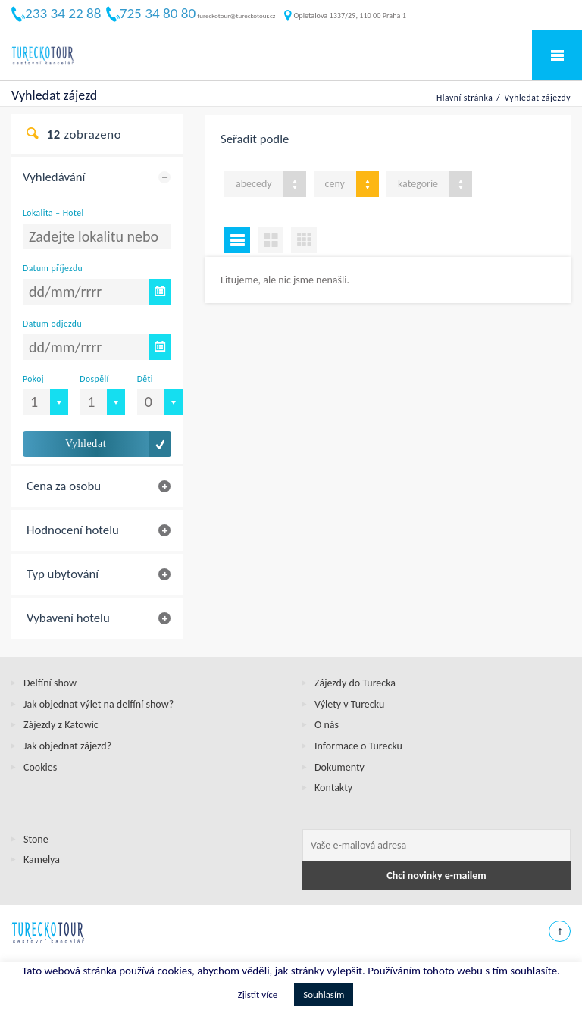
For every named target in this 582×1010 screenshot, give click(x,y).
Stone (35, 839)
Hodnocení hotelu (73, 530)
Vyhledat (85, 443)
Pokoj (33, 379)
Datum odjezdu (52, 323)
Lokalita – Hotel (53, 213)
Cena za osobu (64, 486)
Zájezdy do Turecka (355, 683)
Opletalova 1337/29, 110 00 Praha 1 (345, 15)
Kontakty (333, 787)
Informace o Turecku (358, 746)
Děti (145, 379)
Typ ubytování (63, 574)
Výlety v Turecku (349, 704)
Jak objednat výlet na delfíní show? (98, 704)
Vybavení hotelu (68, 618)
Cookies (40, 767)
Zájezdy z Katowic (61, 724)
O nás (326, 724)
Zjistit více (257, 994)
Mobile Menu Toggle (557, 55)
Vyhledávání (54, 177)
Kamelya (41, 859)
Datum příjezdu (53, 268)
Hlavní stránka (464, 97)
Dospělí (94, 379)
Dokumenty (339, 767)
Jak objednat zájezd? (67, 746)
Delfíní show (50, 683)
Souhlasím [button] (323, 994)
